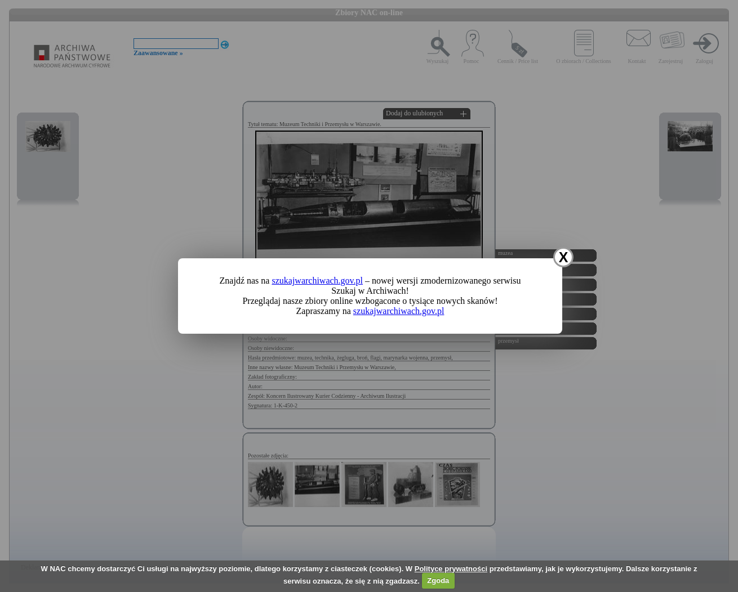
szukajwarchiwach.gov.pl (317, 280)
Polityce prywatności (451, 568)
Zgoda (438, 580)
